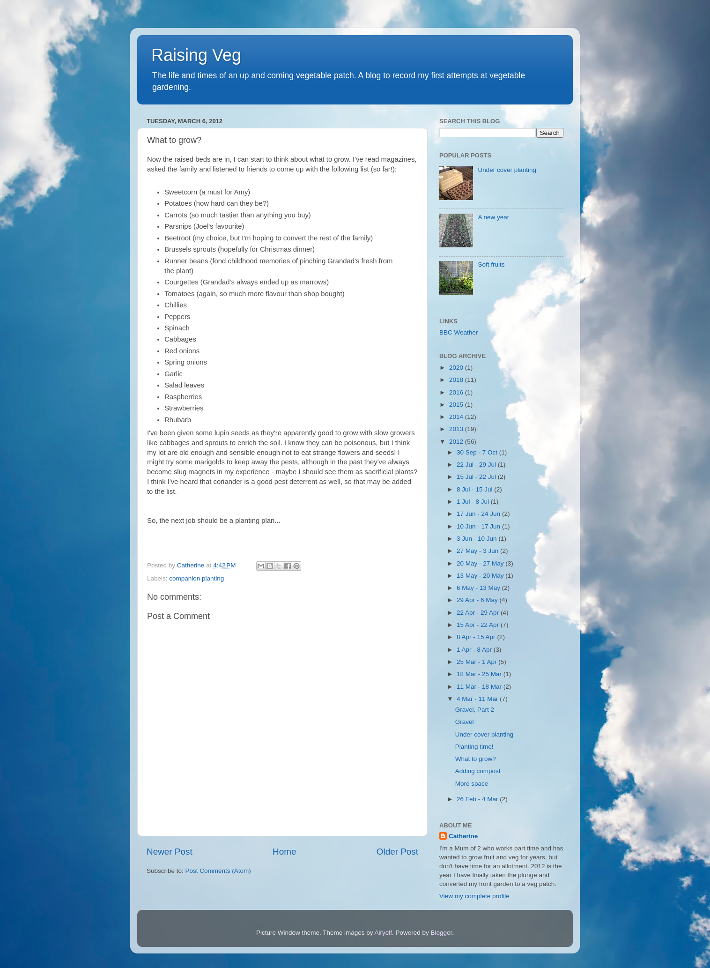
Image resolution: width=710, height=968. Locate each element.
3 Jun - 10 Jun (477, 538)
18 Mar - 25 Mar (480, 674)
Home (284, 851)
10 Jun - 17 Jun (479, 526)
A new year (493, 217)
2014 (457, 416)
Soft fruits (491, 264)
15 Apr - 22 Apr (479, 624)
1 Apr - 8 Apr (475, 649)
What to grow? (475, 758)
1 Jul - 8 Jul (474, 501)
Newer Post (169, 851)
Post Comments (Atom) (218, 870)
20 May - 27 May (481, 563)
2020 (457, 367)
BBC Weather (458, 332)
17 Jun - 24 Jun (479, 513)
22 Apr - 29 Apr (479, 612)
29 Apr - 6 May (478, 599)
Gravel (464, 721)
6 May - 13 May (479, 587)
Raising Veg (196, 55)
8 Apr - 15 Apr (477, 636)
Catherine (463, 836)
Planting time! (474, 746)
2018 (457, 379)
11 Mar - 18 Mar (480, 686)
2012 (457, 441)
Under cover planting (507, 169)
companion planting (196, 578)
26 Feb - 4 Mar (478, 799)
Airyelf (383, 932)
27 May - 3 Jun (478, 550)
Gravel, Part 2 (474, 709)
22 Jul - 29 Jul (477, 464)
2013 (457, 428)
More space (471, 783)
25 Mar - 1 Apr (477, 661)
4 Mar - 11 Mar (478, 698)
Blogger (441, 932)
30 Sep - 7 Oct (478, 452)
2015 (457, 404)
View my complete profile (474, 896)
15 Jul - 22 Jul (477, 476)
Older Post (397, 851)
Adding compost (478, 770)
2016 (457, 392)
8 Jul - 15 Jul (475, 489)
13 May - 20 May (481, 575)
